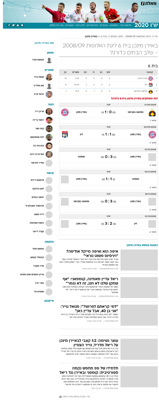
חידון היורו (77, 25)
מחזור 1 (150, 121)
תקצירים (66, 25)
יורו (153, 36)
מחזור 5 (150, 210)
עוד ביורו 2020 (54, 25)
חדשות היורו (122, 25)
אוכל (85, 3)
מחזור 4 (150, 188)
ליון (78, 135)
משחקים (111, 25)
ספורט (119, 3)
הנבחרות (101, 25)
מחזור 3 (150, 165)
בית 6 (101, 36)
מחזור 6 (150, 232)
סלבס (100, 3)
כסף (93, 3)
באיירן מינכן (88, 36)
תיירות (66, 3)
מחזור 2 (150, 143)
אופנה (45, 3)
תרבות (110, 3)
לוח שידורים (89, 25)
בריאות (76, 3)
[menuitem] (117, 3)
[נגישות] (4, 3)
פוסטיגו (78, 157)
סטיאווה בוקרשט (132, 112)
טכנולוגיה (56, 3)
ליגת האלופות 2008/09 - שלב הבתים (128, 36)
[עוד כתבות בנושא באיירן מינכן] (105, 397)
